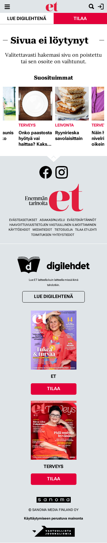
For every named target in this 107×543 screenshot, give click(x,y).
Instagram (61, 172)
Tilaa (80, 18)
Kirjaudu (100, 6)
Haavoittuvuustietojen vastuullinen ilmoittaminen (52, 225)
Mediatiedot (42, 230)
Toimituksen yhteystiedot (52, 235)
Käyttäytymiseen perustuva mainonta (53, 518)
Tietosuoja (63, 230)
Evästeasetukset (23, 220)
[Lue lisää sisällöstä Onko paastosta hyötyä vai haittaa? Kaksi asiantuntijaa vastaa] (35, 104)
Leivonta (64, 125)
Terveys (27, 125)
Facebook (45, 172)
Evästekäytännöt (81, 220)
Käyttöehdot (19, 230)
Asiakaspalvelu (52, 220)
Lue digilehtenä (26, 18)
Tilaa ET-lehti (86, 230)
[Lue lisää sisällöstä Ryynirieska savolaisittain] (72, 104)
